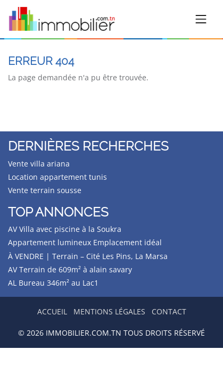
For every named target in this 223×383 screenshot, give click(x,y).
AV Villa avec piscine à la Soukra (64, 229)
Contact (169, 311)
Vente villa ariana (39, 164)
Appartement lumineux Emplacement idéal (85, 242)
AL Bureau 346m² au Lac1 (53, 283)
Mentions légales (109, 311)
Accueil (52, 311)
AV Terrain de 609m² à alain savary (70, 269)
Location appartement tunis (57, 177)
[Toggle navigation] (201, 19)
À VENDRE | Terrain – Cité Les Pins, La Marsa (88, 256)
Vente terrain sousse (44, 190)
